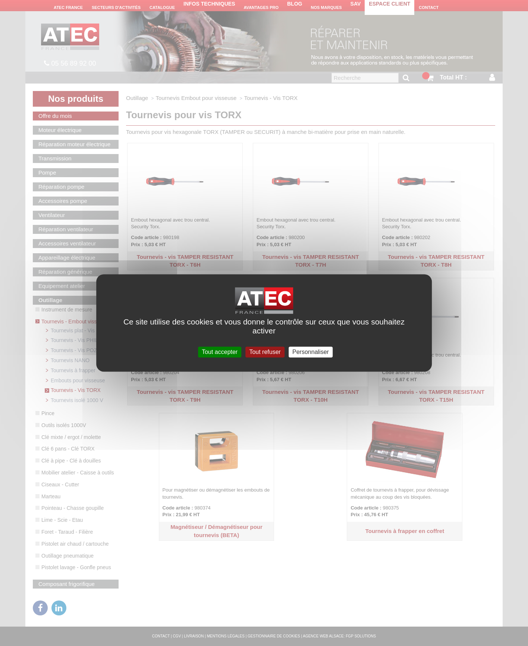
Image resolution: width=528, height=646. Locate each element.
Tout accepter (220, 352)
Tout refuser (264, 352)
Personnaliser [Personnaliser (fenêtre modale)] (310, 352)
